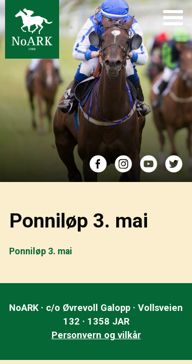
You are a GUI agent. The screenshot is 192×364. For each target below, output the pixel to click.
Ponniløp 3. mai (40, 251)
